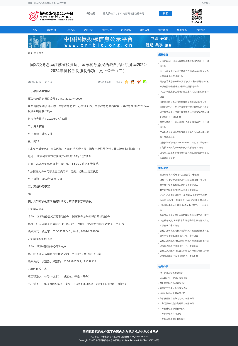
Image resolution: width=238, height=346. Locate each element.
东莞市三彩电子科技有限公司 (173, 288)
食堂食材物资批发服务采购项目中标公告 (179, 185)
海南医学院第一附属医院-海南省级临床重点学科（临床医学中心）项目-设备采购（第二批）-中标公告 (184, 205)
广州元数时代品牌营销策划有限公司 (177, 303)
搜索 (165, 13)
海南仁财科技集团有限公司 (172, 293)
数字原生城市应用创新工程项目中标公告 (179, 190)
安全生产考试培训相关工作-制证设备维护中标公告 (183, 195)
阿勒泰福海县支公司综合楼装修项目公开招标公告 (183, 102)
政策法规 (144, 29)
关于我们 (206, 3)
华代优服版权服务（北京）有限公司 (177, 298)
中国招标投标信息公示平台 (108, 340)
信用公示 (107, 29)
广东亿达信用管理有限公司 (172, 308)
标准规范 (182, 29)
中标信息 (70, 29)
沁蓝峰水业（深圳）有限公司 (173, 278)
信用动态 (200, 29)
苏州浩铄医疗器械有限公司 (172, 283)
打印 (50, 82)
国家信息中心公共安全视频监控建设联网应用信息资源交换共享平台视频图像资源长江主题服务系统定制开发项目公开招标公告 (184, 112)
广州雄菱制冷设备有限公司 (172, 319)
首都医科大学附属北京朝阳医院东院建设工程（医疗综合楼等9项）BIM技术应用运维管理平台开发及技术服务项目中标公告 (184, 220)
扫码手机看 (105, 82)
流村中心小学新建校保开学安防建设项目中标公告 (183, 180)
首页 (34, 29)
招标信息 (51, 29)
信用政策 (163, 29)
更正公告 (88, 29)
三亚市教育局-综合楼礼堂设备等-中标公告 (179, 174)
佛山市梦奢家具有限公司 (171, 273)
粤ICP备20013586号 (149, 340)
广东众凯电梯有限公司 (170, 313)
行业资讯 (126, 29)
